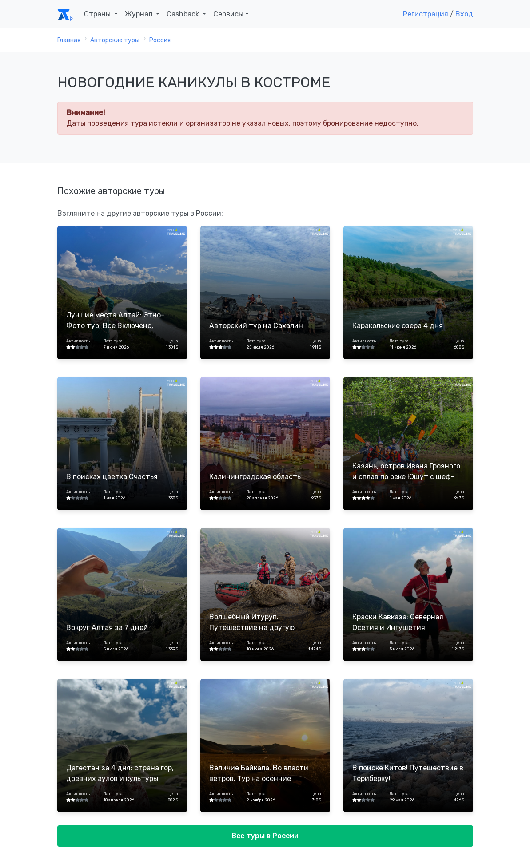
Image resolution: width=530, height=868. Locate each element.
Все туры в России (265, 836)
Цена (172, 341)
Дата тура (113, 341)
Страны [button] (98, 14)
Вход (464, 14)
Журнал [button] (139, 14)
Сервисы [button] (228, 14)
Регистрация (425, 14)
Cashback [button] (184, 14)
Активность (78, 341)
